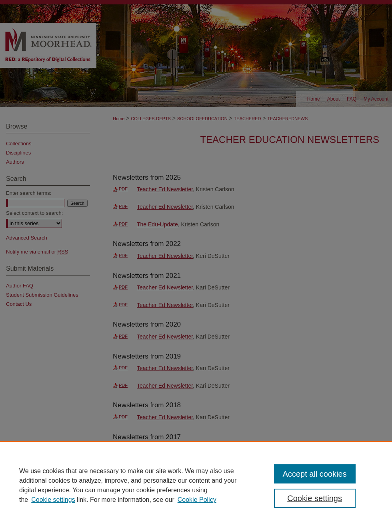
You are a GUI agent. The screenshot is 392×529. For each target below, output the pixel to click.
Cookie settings (53, 499)
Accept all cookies (315, 474)
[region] (196, 485)
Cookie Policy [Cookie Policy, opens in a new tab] (197, 499)
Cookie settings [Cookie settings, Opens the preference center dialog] (314, 498)
